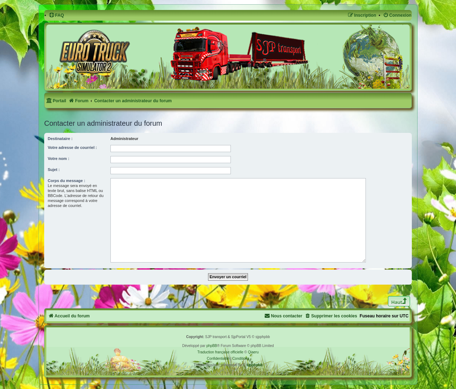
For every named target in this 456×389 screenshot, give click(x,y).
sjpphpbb (255, 365)
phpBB (211, 346)
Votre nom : (58, 158)
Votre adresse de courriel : (72, 147)
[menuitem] (56, 15)
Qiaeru (253, 352)
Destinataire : (60, 138)
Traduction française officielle (220, 352)
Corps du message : (66, 180)
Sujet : (54, 169)
